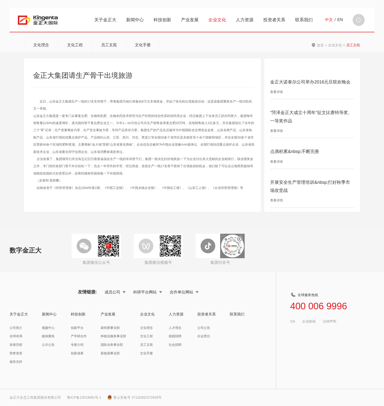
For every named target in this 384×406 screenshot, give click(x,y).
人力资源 (244, 19)
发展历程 (16, 345)
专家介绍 (77, 345)
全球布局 (16, 336)
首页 (320, 45)
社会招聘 (175, 345)
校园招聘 (175, 336)
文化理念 (41, 45)
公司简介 (16, 328)
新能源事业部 (110, 353)
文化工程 (75, 45)
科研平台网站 (147, 292)
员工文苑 (109, 45)
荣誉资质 (16, 353)
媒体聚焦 (48, 336)
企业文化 (217, 19)
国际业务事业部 (112, 345)
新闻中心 (135, 19)
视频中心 (48, 328)
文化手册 (143, 45)
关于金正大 (105, 19)
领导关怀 (16, 362)
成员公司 (115, 292)
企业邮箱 (309, 321)
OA (292, 321)
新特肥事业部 (110, 328)
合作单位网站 (184, 292)
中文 (329, 20)
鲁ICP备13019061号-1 (84, 397)
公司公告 (203, 328)
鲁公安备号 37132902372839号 (134, 397)
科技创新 (162, 19)
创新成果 (77, 353)
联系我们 (304, 19)
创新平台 (77, 328)
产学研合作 (79, 336)
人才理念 (175, 328)
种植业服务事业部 (113, 336)
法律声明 (329, 321)
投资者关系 (274, 19)
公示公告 (48, 345)
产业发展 (190, 19)
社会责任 (203, 336)
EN (340, 20)
